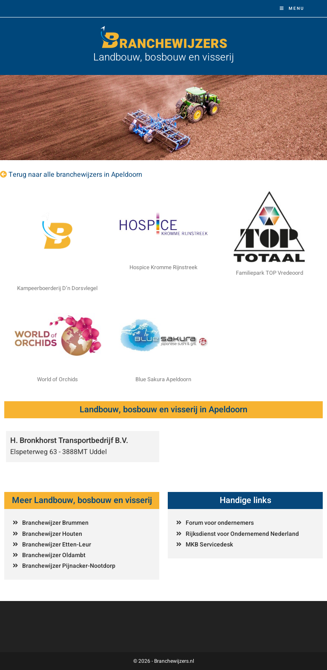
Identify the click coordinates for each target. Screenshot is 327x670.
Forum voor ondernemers (220, 522)
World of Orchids (57, 379)
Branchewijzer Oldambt (54, 555)
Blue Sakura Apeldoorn (163, 379)
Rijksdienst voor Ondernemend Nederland (242, 533)
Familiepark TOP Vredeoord (269, 273)
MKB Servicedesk (209, 544)
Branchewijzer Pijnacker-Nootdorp (68, 565)
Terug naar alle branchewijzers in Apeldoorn (75, 175)
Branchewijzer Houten (52, 533)
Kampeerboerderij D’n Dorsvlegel (57, 288)
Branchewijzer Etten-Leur (56, 544)
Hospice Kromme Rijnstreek (163, 267)
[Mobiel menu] (292, 9)
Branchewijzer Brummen (55, 522)
